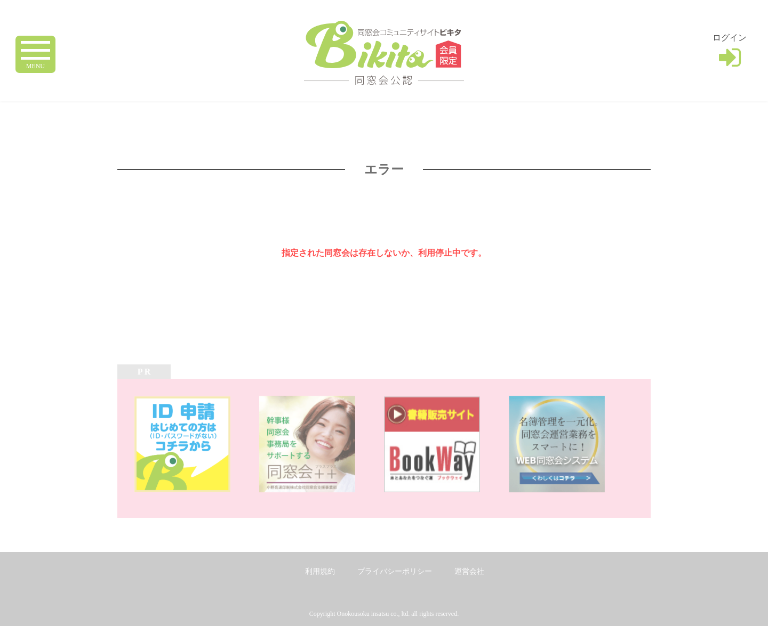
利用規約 (320, 571)
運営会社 (469, 571)
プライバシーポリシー (394, 571)
